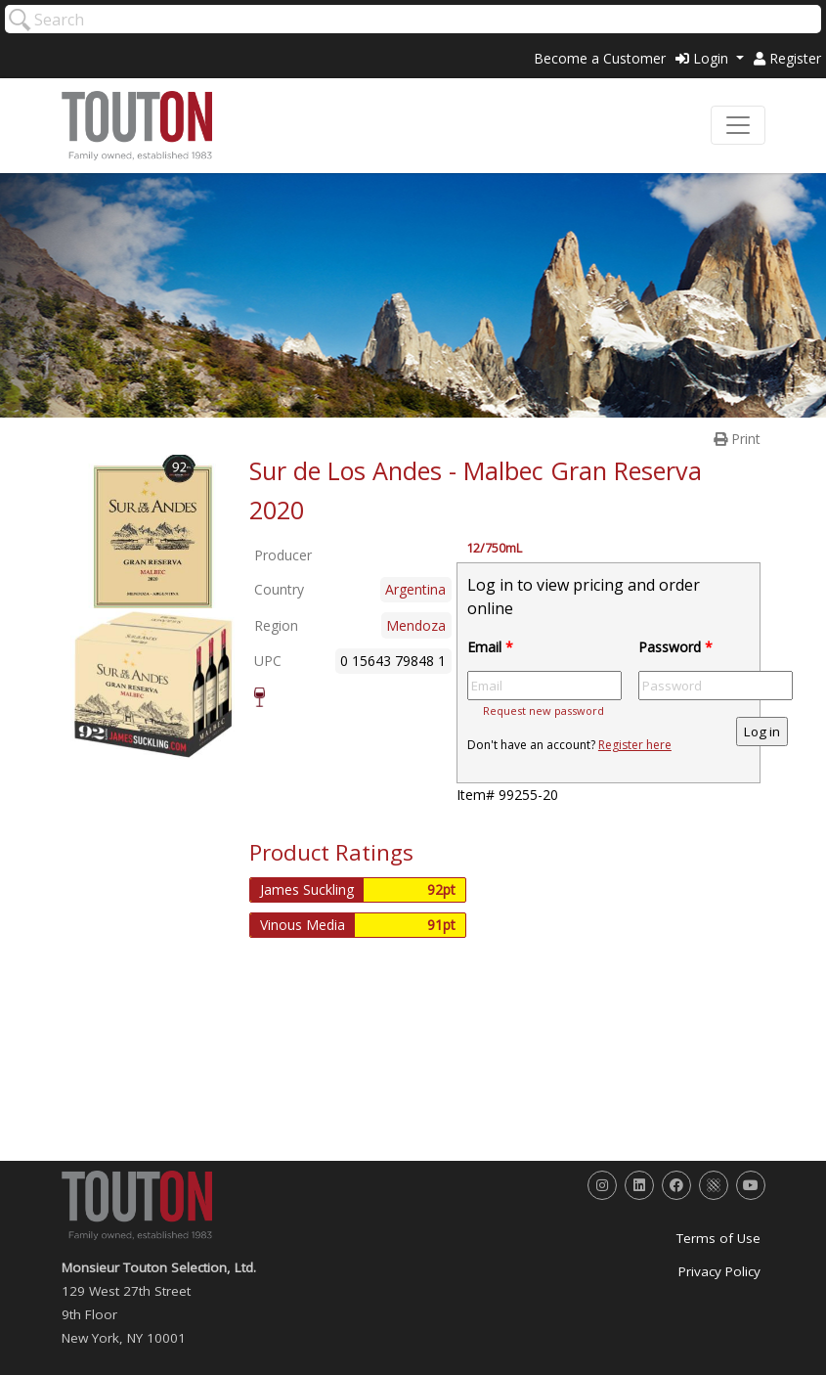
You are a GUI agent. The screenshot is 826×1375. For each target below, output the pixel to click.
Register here (635, 744)
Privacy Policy (719, 1271)
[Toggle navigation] (738, 125)
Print (737, 438)
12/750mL (494, 548)
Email (490, 647)
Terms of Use (718, 1238)
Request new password (543, 710)
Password (675, 647)
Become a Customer (600, 58)
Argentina (415, 589)
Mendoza (416, 625)
